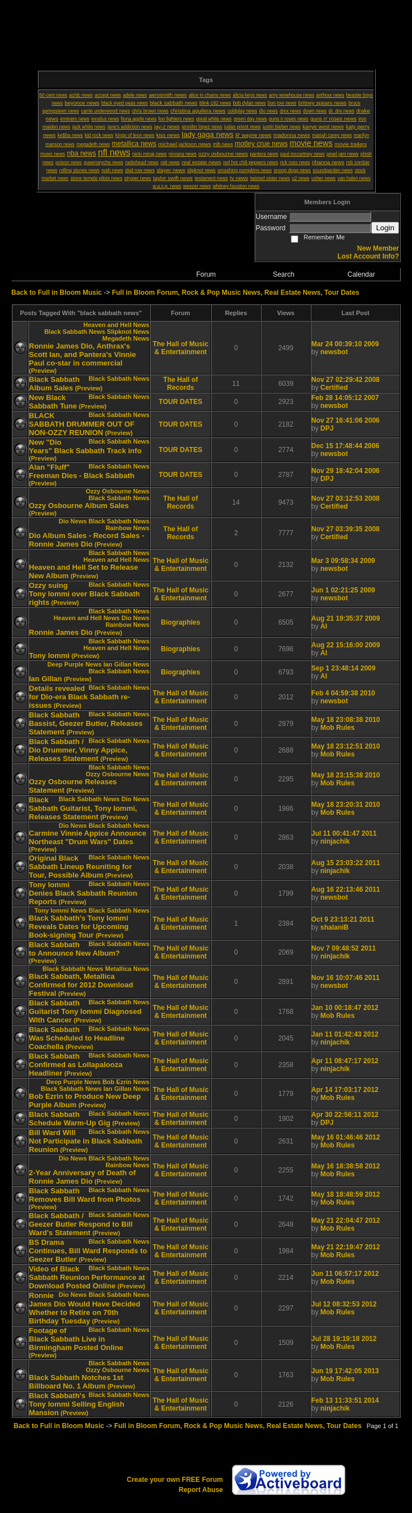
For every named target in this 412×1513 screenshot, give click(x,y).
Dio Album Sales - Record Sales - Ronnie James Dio (86, 539)
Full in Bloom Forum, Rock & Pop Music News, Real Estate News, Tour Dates (235, 292)
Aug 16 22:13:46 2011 (345, 889)
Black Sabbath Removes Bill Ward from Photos (84, 1195)
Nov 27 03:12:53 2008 (345, 498)
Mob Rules (337, 728)
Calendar (361, 274)
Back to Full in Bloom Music (56, 292)
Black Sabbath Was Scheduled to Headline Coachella (77, 1038)
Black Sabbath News (74, 331)
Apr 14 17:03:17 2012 (345, 1090)
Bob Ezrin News (125, 1081)
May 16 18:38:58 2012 (345, 1166)
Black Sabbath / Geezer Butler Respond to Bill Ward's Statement (80, 1224)
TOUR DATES (181, 402)
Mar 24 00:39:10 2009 (345, 344)
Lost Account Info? (368, 256)
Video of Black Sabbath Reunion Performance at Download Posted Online (87, 1277)
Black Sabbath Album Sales (54, 383)
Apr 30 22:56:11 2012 (345, 1115)
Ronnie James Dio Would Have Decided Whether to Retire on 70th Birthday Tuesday (84, 1308)
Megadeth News (125, 338)
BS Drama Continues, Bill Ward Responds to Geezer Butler (88, 1250)
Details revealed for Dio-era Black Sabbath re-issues (79, 697)
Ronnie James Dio (61, 632)
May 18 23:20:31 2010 (345, 805)
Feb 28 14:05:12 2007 (345, 398)
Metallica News (127, 968)
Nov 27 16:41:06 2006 (345, 420)
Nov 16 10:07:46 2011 (345, 978)
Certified (334, 388)
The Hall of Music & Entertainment (181, 348)
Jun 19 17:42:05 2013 (345, 1371)
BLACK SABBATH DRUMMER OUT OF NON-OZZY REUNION (82, 424)
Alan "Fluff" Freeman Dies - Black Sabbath (81, 471)
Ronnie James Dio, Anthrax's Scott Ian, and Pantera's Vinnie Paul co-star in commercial (82, 354)
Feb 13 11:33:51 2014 (345, 1400)
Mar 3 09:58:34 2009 (343, 561)
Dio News (73, 521)
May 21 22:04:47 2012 (345, 1220)
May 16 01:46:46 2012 (345, 1137)
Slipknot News (128, 331)
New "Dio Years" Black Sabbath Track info (85, 446)
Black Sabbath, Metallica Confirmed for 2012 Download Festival (81, 985)
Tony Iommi (49, 655)
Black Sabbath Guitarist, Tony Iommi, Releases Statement (83, 808)
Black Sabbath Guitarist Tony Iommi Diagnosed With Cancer (85, 1011)
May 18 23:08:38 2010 (345, 720)
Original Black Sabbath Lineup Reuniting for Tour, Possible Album (80, 866)
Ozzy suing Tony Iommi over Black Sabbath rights (84, 594)
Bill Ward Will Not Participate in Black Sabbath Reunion (85, 1141)
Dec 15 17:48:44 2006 (345, 446)
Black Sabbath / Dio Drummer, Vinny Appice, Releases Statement (78, 750)
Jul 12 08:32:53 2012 (343, 1304)
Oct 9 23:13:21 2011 (342, 919)
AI (323, 626)
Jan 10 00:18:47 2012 (345, 1008)
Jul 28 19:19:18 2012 (343, 1339)
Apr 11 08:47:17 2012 (345, 1061)
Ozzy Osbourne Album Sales (79, 505)
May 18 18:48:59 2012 (345, 1194)
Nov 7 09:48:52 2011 (343, 948)
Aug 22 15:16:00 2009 (345, 645)
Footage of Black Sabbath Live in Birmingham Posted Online (76, 1339)
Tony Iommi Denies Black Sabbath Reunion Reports (83, 893)
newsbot (334, 352)
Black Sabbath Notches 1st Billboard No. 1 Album (76, 1381)
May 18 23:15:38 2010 (345, 775)
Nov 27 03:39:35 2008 (345, 529)
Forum (206, 274)
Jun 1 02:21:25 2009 (343, 590)
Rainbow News (127, 528)
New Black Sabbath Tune (53, 401)
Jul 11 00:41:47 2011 (343, 833)
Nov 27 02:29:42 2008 (345, 380)
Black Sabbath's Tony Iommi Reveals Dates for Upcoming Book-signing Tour (78, 926)
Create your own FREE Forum (175, 1480)
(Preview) (43, 370)
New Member (378, 248)
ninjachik (335, 841)
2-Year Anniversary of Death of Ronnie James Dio (82, 1176)
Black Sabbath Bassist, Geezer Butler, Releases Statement (86, 723)
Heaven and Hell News (116, 324)
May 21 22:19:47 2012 (345, 1247)
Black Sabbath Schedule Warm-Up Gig (69, 1118)
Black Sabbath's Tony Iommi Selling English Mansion (77, 1404)
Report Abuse (201, 1490)
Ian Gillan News (126, 664)
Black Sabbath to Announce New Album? (74, 948)
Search (283, 274)
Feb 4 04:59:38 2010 (343, 693)
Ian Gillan (45, 678)
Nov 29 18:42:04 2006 (345, 471)
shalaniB (334, 927)
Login (385, 227)
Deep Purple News (75, 664)
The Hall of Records (180, 384)
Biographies (180, 622)
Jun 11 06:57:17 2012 (345, 1274)
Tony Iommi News (61, 910)
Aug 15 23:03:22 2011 (345, 863)
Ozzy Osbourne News (117, 491)
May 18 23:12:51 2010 (345, 746)
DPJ (326, 428)
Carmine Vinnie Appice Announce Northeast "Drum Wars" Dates (88, 837)
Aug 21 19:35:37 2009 (345, 618)
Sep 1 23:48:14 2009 (343, 668)
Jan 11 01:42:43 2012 (345, 1034)
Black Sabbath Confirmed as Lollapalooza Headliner (75, 1064)
